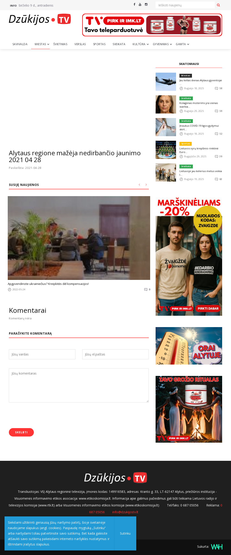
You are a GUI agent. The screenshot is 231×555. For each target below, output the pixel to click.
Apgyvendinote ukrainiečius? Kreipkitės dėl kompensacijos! (48, 284)
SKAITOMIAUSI (189, 64)
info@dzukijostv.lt (125, 512)
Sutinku (125, 533)
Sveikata (119, 44)
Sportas (99, 44)
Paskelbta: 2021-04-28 (25, 167)
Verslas (80, 44)
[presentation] (43, 416)
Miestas (40, 44)
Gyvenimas (161, 44)
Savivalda (20, 44)
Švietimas (60, 44)
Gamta (181, 44)
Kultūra (139, 44)
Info (13, 5)
